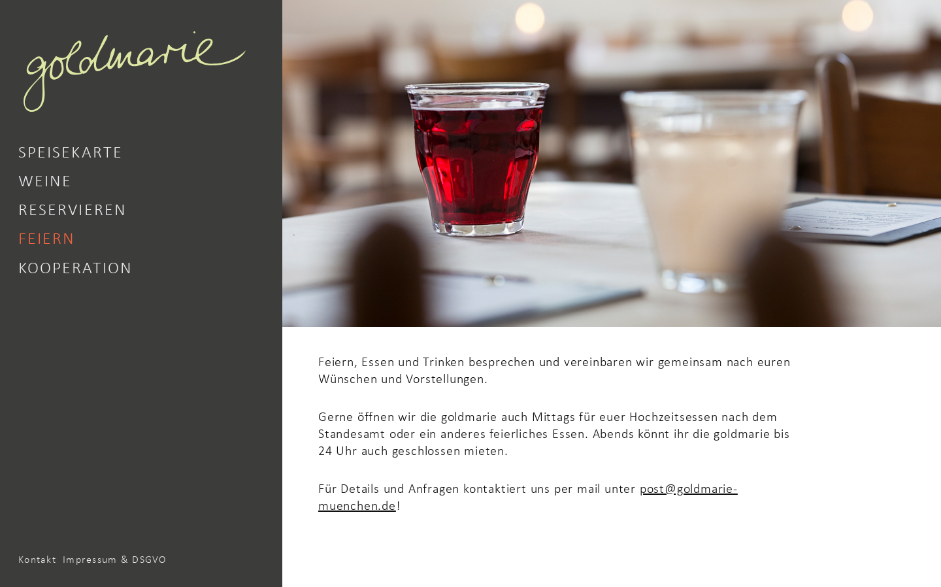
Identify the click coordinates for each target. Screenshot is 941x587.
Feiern (46, 237)
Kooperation (75, 267)
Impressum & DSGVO (115, 559)
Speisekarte (70, 151)
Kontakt (37, 559)
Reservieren (72, 208)
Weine (45, 180)
